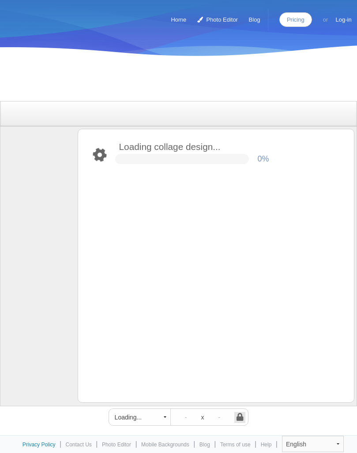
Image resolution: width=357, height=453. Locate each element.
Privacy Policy (39, 445)
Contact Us (79, 445)
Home (178, 19)
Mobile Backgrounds (165, 445)
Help (266, 445)
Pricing (295, 19)
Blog (254, 19)
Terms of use (235, 445)
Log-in (344, 19)
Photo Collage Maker (44, 15)
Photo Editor (217, 19)
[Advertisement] (169, 80)
